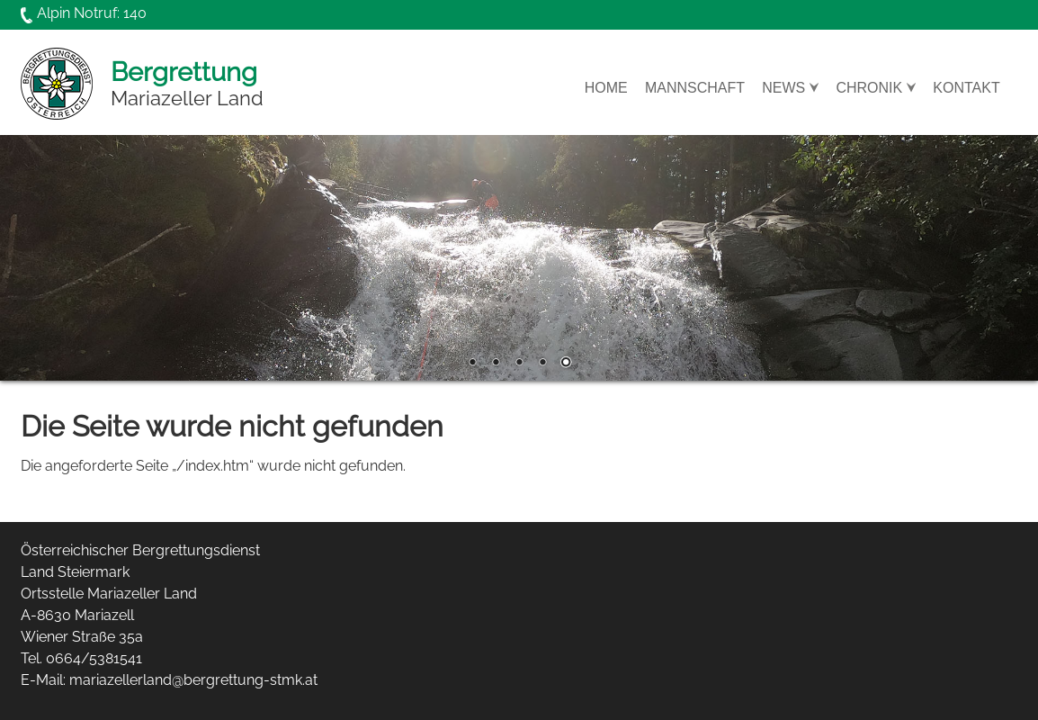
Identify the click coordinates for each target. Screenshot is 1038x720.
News (783, 88)
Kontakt (966, 88)
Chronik (869, 88)
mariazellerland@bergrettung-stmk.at (193, 679)
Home (606, 88)
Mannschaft (695, 88)
